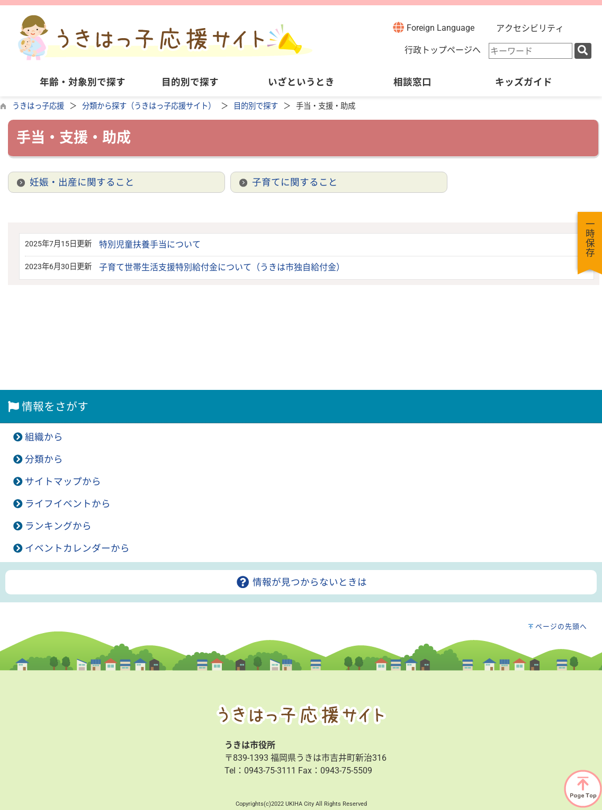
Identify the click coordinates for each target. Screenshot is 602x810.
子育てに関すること (295, 182)
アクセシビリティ (530, 28)
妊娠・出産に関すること (82, 182)
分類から (44, 459)
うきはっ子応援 (38, 106)
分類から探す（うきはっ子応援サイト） (148, 106)
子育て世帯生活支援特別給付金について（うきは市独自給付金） (222, 267)
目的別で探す (255, 106)
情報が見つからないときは (301, 582)
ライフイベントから (68, 504)
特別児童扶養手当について (150, 244)
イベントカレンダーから (77, 548)
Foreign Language (433, 27)
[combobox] (530, 50)
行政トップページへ (443, 50)
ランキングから (58, 526)
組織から (44, 437)
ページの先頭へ (561, 626)
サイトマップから (63, 481)
